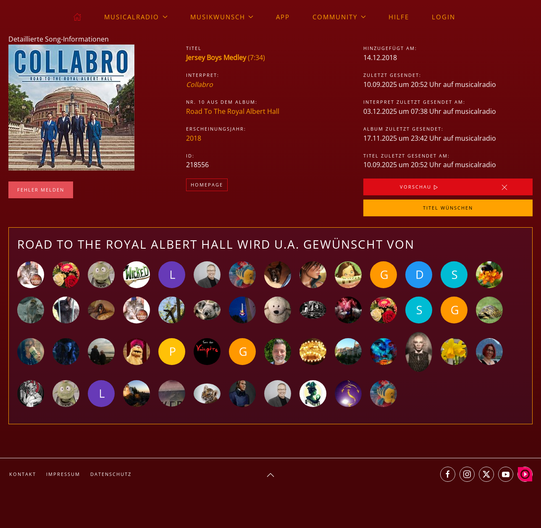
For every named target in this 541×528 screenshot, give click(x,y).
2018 (193, 138)
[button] (270, 475)
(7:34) (225, 57)
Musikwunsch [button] (222, 17)
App (283, 17)
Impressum (63, 474)
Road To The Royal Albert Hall (232, 111)
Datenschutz (110, 474)
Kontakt (22, 474)
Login (443, 17)
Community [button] (339, 17)
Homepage (207, 184)
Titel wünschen (448, 208)
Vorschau (420, 187)
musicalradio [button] (136, 17)
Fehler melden (40, 190)
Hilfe (399, 17)
